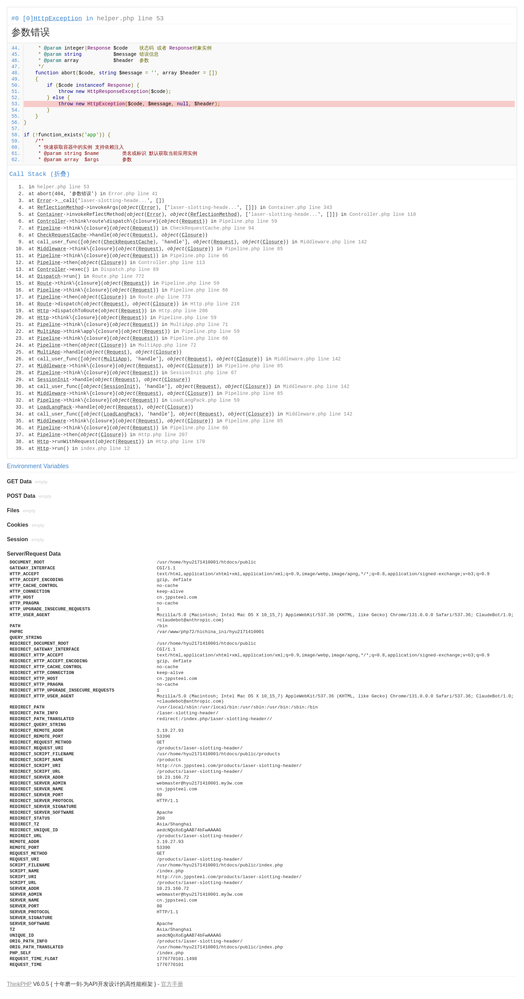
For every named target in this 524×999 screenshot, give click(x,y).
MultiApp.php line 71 (199, 324)
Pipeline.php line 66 (199, 256)
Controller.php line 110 (383, 214)
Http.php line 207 (163, 435)
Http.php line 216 (215, 304)
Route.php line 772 (118, 276)
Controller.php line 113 (171, 262)
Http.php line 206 (183, 311)
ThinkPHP (19, 984)
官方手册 (172, 984)
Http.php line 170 (180, 441)
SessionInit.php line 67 (203, 373)
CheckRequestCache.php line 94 (212, 228)
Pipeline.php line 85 (254, 249)
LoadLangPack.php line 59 (205, 400)
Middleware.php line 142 (333, 242)
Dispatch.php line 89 (130, 269)
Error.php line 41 (133, 194)
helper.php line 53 (130, 18)
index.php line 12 (105, 448)
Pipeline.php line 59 (248, 221)
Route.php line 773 (164, 297)
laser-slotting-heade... (114, 200)
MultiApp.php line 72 (167, 345)
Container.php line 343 (300, 207)
